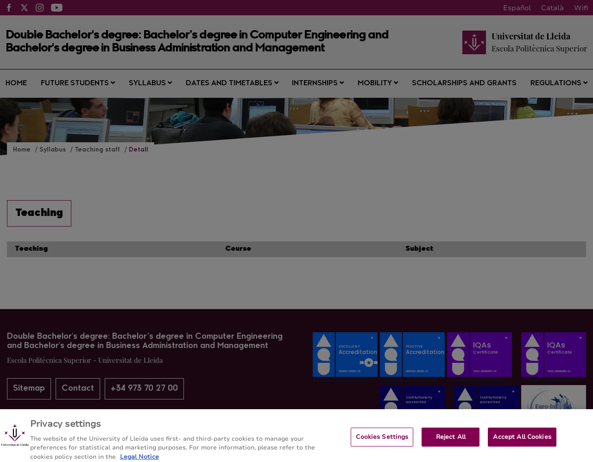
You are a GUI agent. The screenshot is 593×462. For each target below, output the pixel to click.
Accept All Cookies (522, 441)
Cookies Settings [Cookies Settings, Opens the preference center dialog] (382, 441)
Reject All (451, 441)
